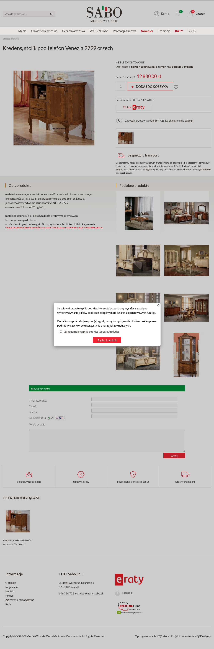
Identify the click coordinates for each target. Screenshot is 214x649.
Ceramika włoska (73, 31)
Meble (22, 31)
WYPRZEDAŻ (99, 31)
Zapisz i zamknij (107, 340)
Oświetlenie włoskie (44, 31)
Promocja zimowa (124, 31)
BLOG (192, 31)
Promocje (164, 31)
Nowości (147, 31)
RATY (179, 31)
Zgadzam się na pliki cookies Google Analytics (92, 331)
